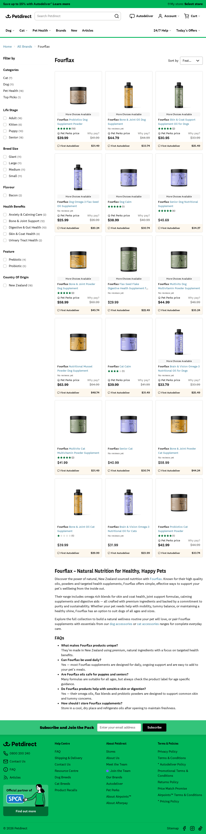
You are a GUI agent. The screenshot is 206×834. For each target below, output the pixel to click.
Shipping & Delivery (68, 758)
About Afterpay (117, 803)
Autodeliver (114, 784)
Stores (110, 751)
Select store (193, 4)
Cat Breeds (62, 784)
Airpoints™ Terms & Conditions (180, 795)
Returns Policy (168, 782)
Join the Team (118, 771)
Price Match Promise (172, 788)
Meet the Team (116, 764)
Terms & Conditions (172, 758)
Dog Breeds (63, 777)
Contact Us (63, 764)
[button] (141, 16)
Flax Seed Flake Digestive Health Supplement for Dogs (128, 288)
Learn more (61, 4)
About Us (112, 758)
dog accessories (121, 624)
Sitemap (173, 828)
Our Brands (114, 777)
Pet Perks (112, 790)
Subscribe (154, 727)
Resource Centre (66, 771)
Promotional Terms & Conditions (173, 773)
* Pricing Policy (168, 801)
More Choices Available (78, 114)
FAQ (58, 751)
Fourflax (156, 579)
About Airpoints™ (118, 796)
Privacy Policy (167, 751)
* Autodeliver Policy (172, 764)
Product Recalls (66, 790)
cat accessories (148, 624)
